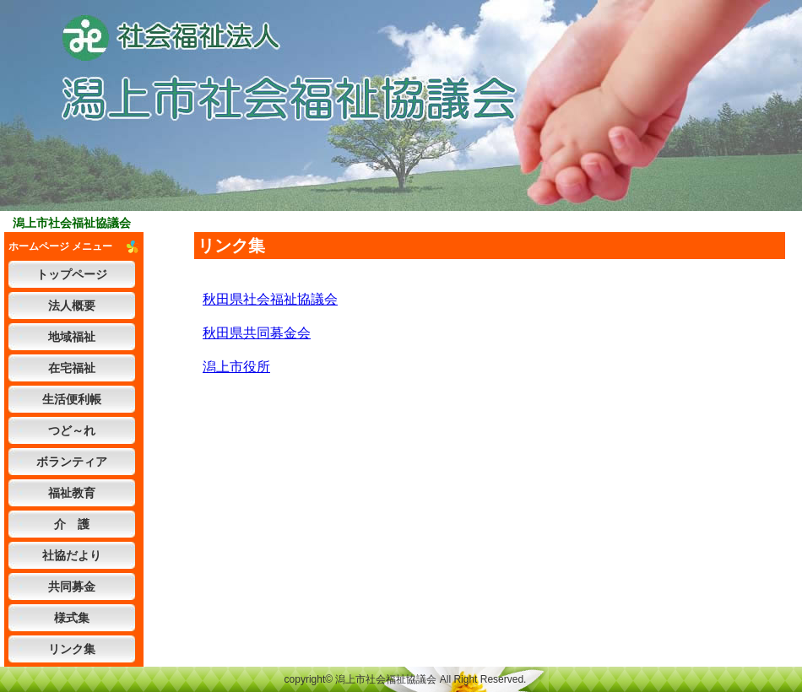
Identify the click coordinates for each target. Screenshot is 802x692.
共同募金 (71, 586)
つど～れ (71, 430)
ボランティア (71, 461)
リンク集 (71, 649)
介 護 (71, 524)
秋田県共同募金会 (257, 333)
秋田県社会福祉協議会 (270, 299)
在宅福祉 (71, 368)
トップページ (71, 274)
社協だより (71, 555)
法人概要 (71, 305)
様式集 (71, 617)
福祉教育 (71, 493)
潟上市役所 (236, 367)
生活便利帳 (71, 399)
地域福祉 (71, 336)
